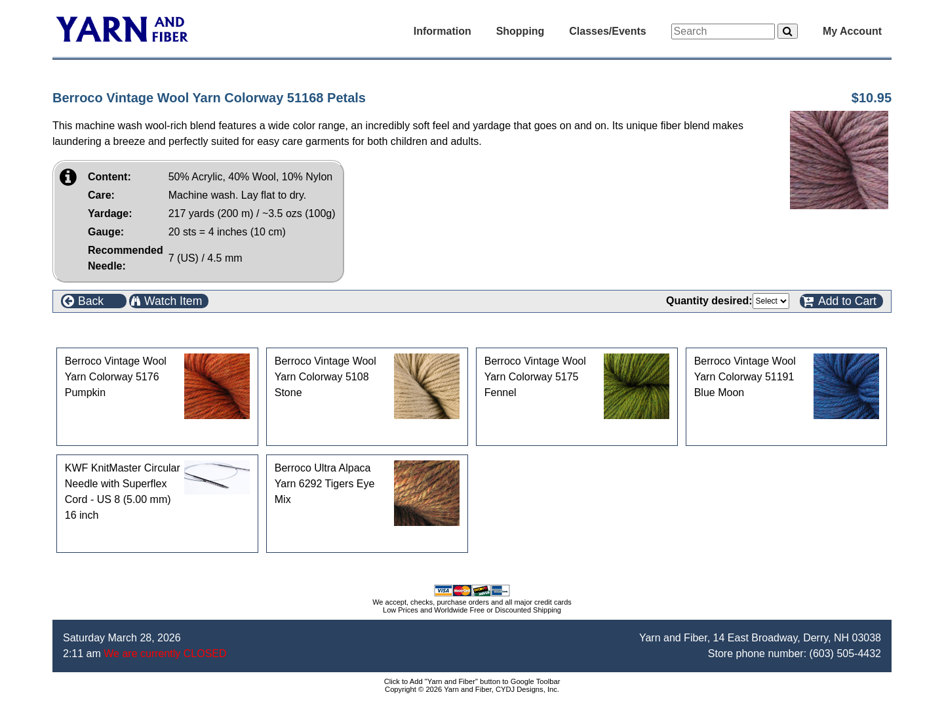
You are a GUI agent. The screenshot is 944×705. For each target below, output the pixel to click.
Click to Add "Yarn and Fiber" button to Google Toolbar (472, 681)
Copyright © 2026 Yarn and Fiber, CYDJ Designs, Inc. (472, 689)
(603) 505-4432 (845, 653)
